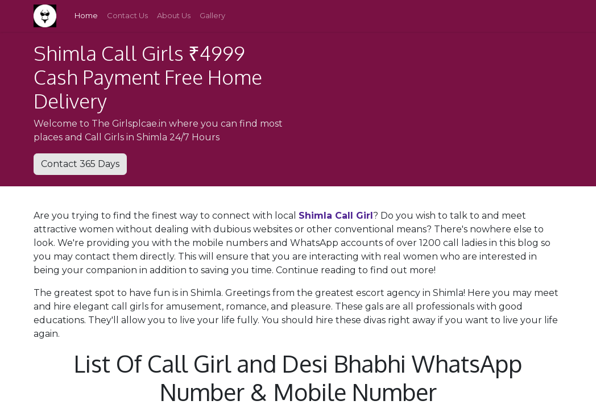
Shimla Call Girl (336, 215)
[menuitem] (86, 16)
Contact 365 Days (80, 163)
